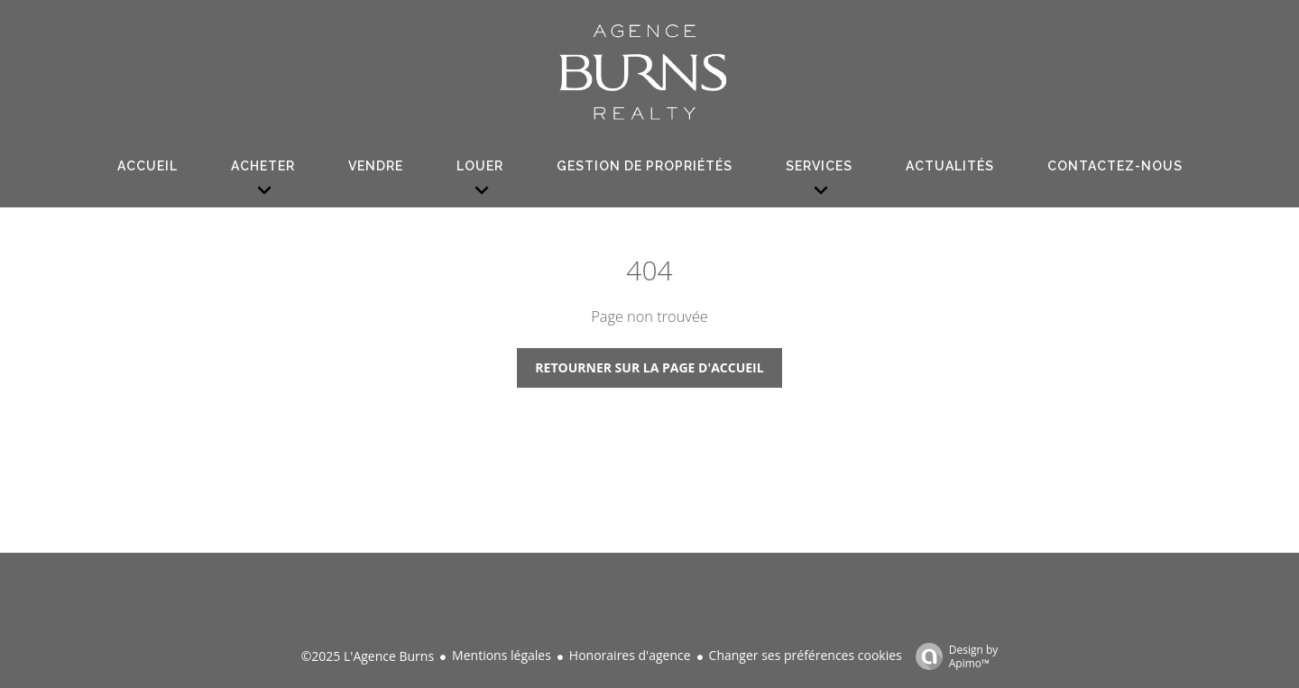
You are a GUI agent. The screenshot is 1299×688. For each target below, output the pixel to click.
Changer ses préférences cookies (805, 655)
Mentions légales (501, 655)
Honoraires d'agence (630, 655)
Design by (953, 656)
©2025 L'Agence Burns (367, 656)
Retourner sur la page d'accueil (649, 367)
